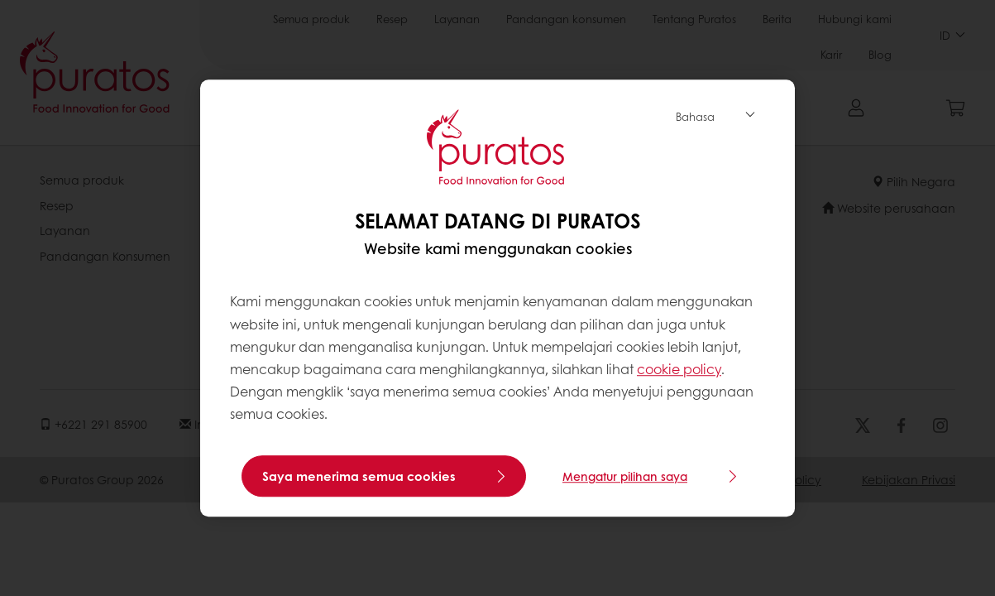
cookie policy (679, 368)
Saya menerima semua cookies (359, 476)
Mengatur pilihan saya (624, 476)
